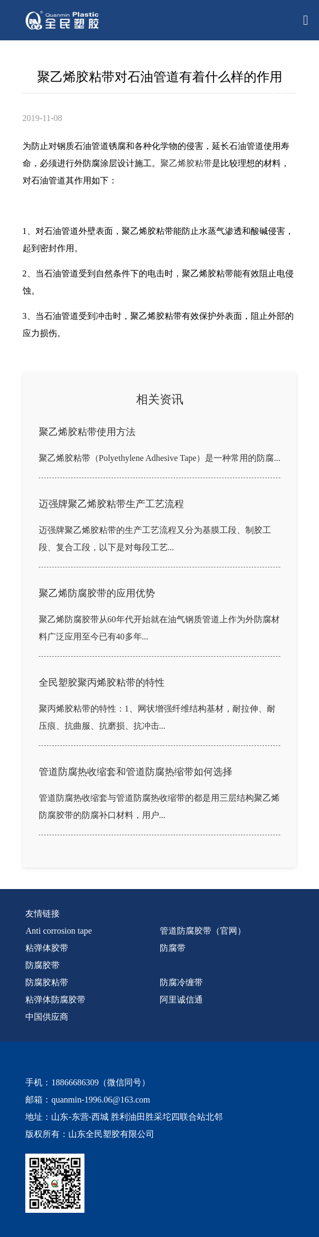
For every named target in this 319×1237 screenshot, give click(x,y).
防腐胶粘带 (46, 982)
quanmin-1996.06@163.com (100, 1099)
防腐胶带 (42, 965)
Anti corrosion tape (58, 930)
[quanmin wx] (151, 1183)
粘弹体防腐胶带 (55, 999)
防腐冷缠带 (181, 982)
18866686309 (74, 1082)
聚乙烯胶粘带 (186, 163)
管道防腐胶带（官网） (203, 930)
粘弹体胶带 (46, 947)
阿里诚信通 (181, 999)
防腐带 (173, 947)
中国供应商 (46, 1016)
